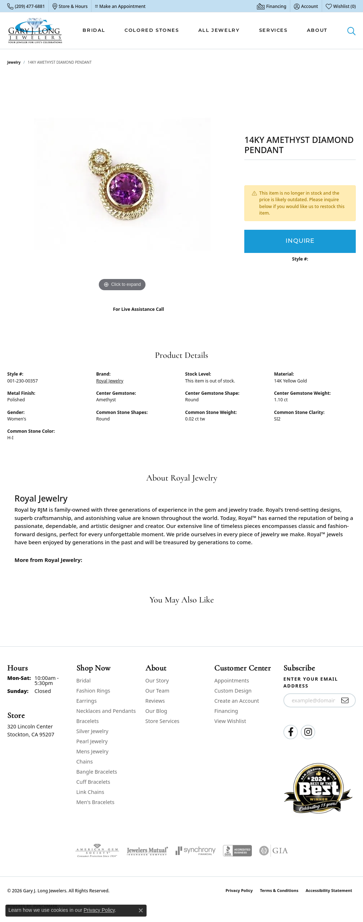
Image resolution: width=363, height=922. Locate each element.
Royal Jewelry (109, 381)
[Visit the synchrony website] (196, 851)
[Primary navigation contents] (205, 30)
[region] (122, 184)
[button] (306, 6)
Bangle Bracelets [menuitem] (96, 771)
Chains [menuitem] (84, 761)
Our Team (157, 690)
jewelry (14, 62)
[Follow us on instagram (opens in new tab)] (308, 732)
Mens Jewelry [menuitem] (92, 751)
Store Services (162, 721)
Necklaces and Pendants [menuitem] (106, 710)
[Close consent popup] (141, 910)
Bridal (94, 30)
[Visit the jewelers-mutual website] (147, 851)
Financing (226, 710)
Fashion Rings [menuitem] (93, 690)
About (317, 30)
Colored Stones (151, 30)
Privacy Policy (239, 890)
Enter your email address (310, 682)
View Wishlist (230, 721)
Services (273, 30)
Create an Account (236, 700)
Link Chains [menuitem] (90, 791)
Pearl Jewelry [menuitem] (91, 741)
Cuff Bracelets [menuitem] (93, 781)
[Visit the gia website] (273, 851)
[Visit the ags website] (97, 851)
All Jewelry (219, 30)
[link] (26, 6)
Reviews (155, 700)
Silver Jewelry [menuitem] (92, 731)
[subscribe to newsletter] (345, 700)
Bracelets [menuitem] (87, 721)
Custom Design (233, 690)
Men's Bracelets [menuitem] (95, 802)
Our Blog (156, 710)
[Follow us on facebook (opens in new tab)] (290, 732)
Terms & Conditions (279, 890)
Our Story (157, 680)
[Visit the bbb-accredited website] (237, 851)
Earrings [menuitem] (86, 700)
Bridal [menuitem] (83, 680)
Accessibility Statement (328, 890)
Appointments (231, 680)
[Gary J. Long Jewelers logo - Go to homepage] (35, 30)
